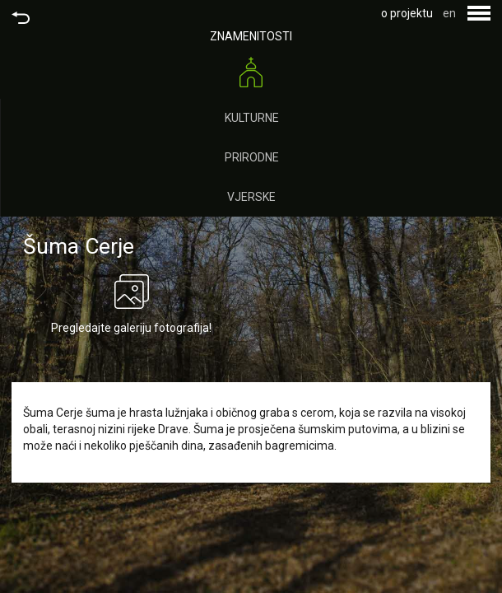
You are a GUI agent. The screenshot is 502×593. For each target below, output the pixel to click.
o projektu (407, 13)
